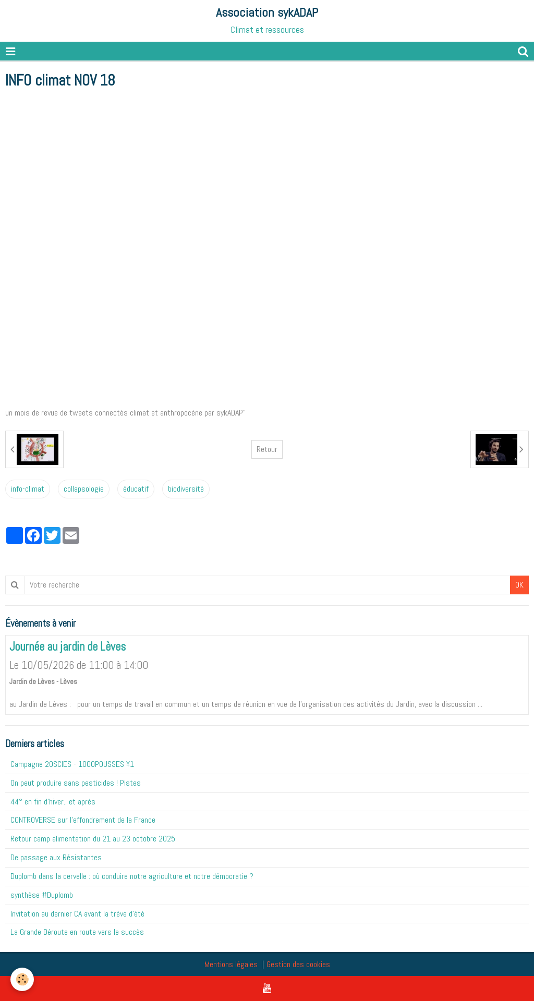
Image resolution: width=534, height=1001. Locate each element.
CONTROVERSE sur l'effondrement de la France (82, 819)
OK (519, 584)
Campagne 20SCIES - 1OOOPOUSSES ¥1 (72, 764)
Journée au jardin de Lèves (67, 647)
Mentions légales (231, 964)
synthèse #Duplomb (41, 894)
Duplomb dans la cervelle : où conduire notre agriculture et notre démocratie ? (131, 876)
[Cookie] (22, 979)
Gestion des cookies (298, 964)
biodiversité (186, 488)
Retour (267, 449)
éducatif (136, 488)
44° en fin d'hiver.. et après (52, 801)
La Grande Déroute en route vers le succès (77, 931)
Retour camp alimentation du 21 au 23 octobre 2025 (92, 838)
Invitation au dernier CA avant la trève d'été (77, 913)
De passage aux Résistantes (56, 857)
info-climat (27, 488)
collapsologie (84, 488)
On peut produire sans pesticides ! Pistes (75, 782)
